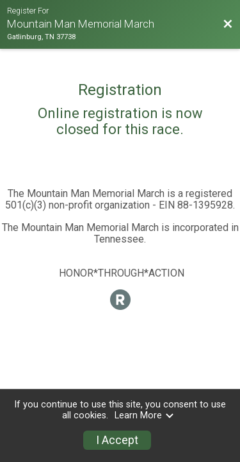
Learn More (145, 415)
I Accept (117, 440)
